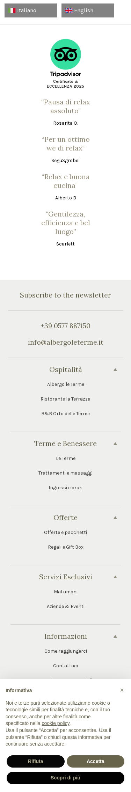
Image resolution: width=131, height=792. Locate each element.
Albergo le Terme (65, 384)
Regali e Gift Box (65, 547)
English (79, 10)
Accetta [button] (95, 761)
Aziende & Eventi (66, 606)
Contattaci (65, 666)
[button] (122, 690)
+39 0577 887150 (65, 325)
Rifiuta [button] (35, 761)
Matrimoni (66, 592)
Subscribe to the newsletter (65, 295)
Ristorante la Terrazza (65, 399)
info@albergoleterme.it (65, 342)
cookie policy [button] (56, 723)
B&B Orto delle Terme (65, 414)
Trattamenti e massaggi (65, 473)
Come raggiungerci (65, 651)
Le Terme (65, 458)
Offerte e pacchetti (65, 532)
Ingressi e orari (65, 488)
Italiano (22, 10)
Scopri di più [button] (65, 777)
